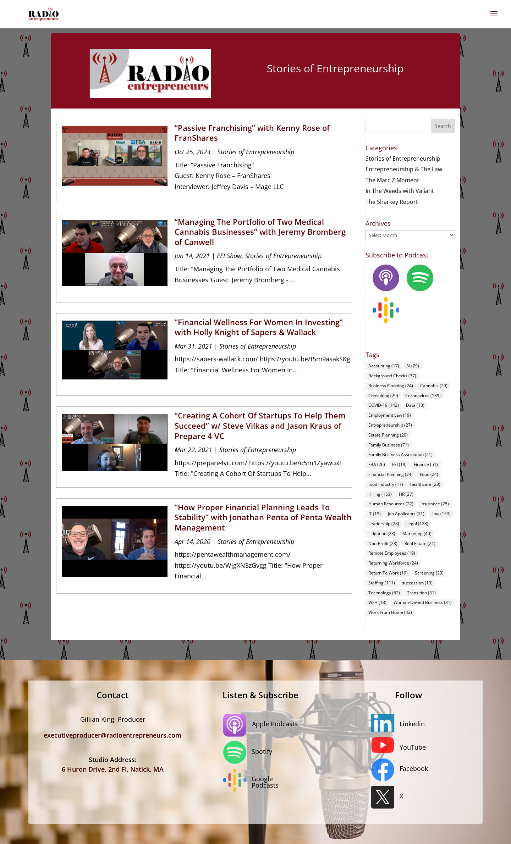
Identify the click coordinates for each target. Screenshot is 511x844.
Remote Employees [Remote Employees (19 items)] (391, 553)
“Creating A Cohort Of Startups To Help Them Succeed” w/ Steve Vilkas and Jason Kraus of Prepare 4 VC (260, 425)
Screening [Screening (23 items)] (429, 573)
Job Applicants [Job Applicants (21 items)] (406, 514)
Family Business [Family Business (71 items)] (388, 445)
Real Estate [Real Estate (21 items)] (420, 543)
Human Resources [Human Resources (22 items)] (390, 504)
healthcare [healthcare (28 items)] (425, 484)
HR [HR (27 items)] (406, 494)
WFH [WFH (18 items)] (377, 602)
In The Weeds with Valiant (400, 191)
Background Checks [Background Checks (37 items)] (392, 376)
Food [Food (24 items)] (429, 474)
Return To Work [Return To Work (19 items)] (388, 573)
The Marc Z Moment (392, 180)
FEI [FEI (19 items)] (399, 464)
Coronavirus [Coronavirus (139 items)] (423, 396)
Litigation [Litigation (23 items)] (381, 534)
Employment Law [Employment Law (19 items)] (389, 415)
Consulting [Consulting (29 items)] (383, 396)
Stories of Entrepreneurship (256, 152)
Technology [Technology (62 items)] (384, 593)
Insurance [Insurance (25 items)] (435, 504)
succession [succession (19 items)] (417, 583)
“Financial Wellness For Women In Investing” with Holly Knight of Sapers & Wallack (259, 327)
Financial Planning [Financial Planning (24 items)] (390, 474)
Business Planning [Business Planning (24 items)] (390, 386)
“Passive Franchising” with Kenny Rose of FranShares (252, 132)
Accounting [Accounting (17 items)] (383, 366)
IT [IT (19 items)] (374, 514)
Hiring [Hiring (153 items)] (380, 494)
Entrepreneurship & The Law (404, 169)
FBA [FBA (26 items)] (376, 464)
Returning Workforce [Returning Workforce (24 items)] (393, 563)
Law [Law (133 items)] (441, 514)
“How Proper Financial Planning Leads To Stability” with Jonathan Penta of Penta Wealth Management (263, 517)
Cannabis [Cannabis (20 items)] (433, 386)
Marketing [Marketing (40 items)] (417, 534)
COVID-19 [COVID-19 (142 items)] (383, 405)
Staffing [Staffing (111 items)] (381, 583)
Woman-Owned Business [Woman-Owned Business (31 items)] (423, 602)
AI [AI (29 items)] (412, 366)
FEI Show (229, 255)
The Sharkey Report (392, 202)
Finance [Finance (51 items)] (426, 464)
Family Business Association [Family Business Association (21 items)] (400, 454)
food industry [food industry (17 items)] (385, 484)
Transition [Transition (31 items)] (421, 593)
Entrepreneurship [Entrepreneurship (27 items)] (390, 425)
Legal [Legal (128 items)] (417, 524)
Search (443, 126)
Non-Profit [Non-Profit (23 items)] (382, 543)
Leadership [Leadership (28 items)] (383, 524)
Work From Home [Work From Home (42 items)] (390, 612)
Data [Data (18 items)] (415, 405)
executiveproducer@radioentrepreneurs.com (112, 735)
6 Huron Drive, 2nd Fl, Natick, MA (113, 769)
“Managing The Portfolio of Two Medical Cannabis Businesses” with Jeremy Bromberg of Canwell (260, 231)
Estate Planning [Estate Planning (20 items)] (388, 435)
